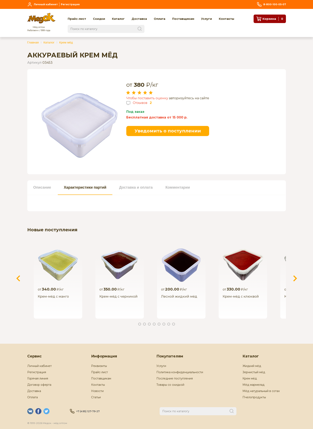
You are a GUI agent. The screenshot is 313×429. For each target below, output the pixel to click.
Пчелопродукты (254, 397)
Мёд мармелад (253, 385)
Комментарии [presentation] (177, 187)
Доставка (34, 391)
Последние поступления (174, 378)
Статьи (96, 397)
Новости (97, 391)
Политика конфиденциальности (179, 372)
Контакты (98, 385)
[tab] (42, 188)
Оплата (32, 397)
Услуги (161, 366)
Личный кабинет (39, 366)
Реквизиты (99, 366)
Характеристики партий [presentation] (85, 187)
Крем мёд (249, 378)
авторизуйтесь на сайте (189, 98)
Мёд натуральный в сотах (261, 391)
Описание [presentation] (42, 187)
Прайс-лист (99, 372)
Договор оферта (39, 385)
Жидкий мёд (251, 366)
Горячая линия (37, 378)
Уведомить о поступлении (168, 131)
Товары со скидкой (170, 385)
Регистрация (36, 372)
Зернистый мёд (253, 372)
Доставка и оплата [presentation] (136, 187)
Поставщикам (101, 378)
